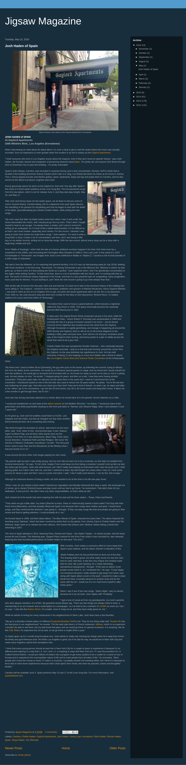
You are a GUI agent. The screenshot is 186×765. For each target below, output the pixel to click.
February (143, 83)
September (144, 57)
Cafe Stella (14, 630)
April (141, 74)
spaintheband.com (14, 675)
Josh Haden (63, 736)
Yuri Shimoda (32, 740)
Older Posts (117, 748)
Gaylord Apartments (101, 152)
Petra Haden (100, 736)
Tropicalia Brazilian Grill (62, 621)
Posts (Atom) (24, 755)
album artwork (54, 403)
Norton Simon (34, 609)
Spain (77, 162)
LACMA (102, 606)
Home (66, 748)
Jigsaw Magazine (43, 21)
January (143, 87)
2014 (139, 96)
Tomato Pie (115, 621)
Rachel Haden (114, 736)
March (142, 78)
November (144, 49)
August (142, 61)
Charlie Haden (29, 736)
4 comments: (51, 732)
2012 (139, 105)
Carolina (17, 736)
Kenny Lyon (75, 736)
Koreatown (87, 736)
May (141, 65)
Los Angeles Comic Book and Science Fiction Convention (78, 358)
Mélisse (99, 624)
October (143, 53)
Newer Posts (13, 748)
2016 (139, 45)
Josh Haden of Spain (21, 46)
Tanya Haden (18, 740)
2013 (139, 101)
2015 (139, 92)
